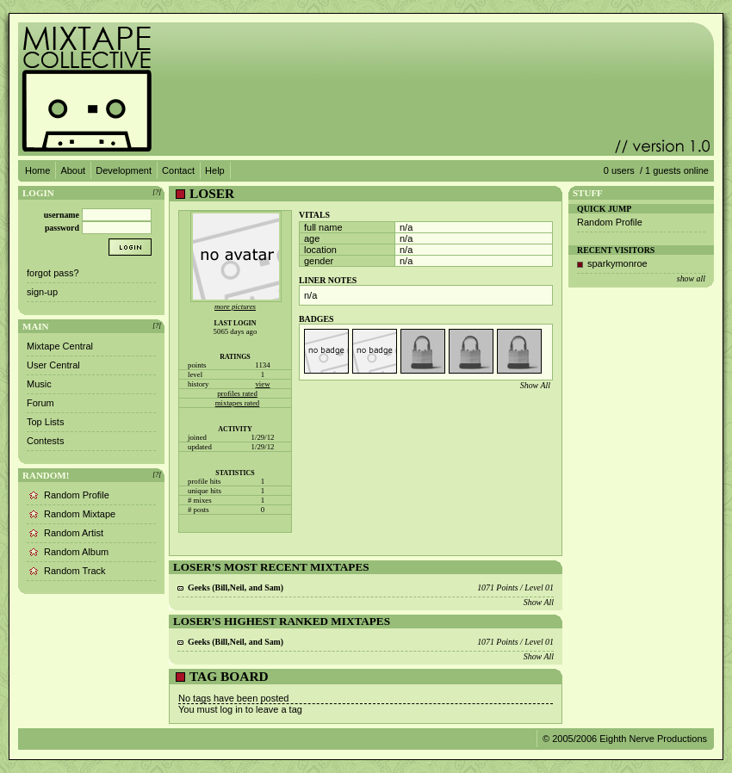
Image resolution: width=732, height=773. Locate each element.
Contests (45, 441)
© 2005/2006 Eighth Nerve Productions (625, 738)
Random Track (75, 571)
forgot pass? (53, 273)
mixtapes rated (237, 403)
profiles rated (237, 393)
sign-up (42, 292)
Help (215, 170)
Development (124, 170)
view (262, 384)
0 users (619, 170)
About (72, 170)
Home (37, 170)
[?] (156, 192)
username (61, 215)
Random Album (76, 552)
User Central (53, 365)
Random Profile (76, 495)
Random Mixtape (79, 514)
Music (39, 384)
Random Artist (73, 533)
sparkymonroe (617, 263)
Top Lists (45, 422)
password (62, 227)
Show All (535, 385)
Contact (178, 170)
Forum (40, 403)
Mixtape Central (60, 346)
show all (691, 278)
